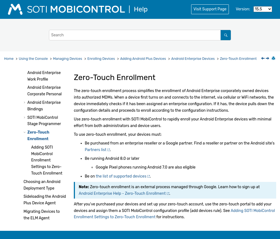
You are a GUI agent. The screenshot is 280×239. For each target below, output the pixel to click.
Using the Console (33, 59)
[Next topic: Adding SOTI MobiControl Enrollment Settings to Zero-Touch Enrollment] (268, 59)
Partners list (95, 149)
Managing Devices (67, 59)
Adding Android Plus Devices (143, 59)
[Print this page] (274, 58)
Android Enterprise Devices (193, 59)
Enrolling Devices (101, 59)
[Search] (225, 35)
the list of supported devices (121, 176)
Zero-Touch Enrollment (238, 59)
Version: (243, 9)
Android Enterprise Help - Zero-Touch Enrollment (122, 193)
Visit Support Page (210, 9)
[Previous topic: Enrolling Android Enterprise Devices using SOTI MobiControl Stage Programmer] (263, 59)
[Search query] (140, 35)
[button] (25, 73)
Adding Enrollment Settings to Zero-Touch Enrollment (46, 160)
